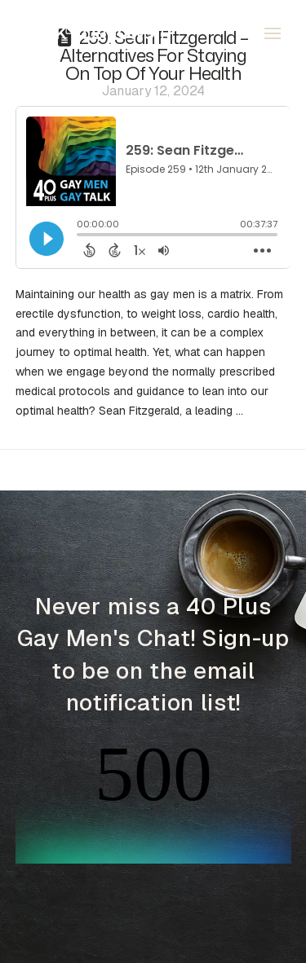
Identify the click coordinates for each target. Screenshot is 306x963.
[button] (272, 33)
